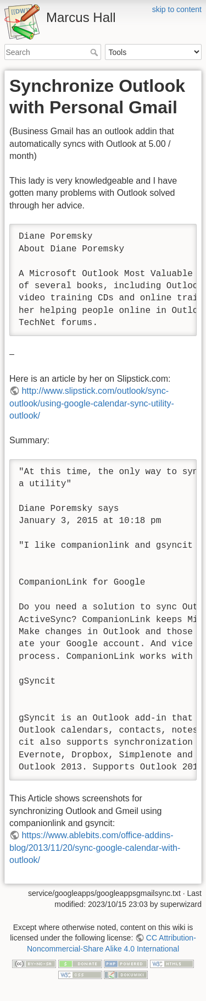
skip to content (177, 9)
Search (95, 52)
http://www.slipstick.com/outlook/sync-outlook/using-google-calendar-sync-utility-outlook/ (91, 403)
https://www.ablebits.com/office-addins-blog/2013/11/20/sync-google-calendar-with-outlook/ (94, 848)
